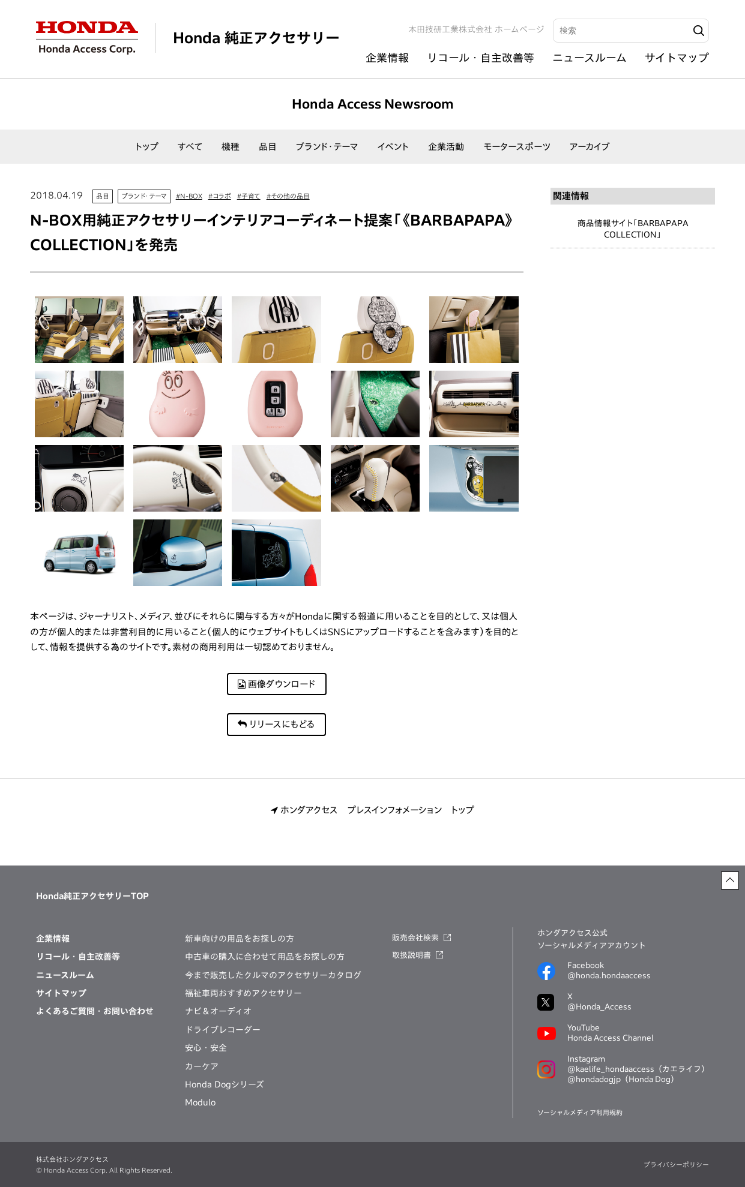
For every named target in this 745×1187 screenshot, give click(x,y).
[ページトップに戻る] (730, 881)
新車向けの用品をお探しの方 (239, 938)
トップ (146, 146)
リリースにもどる (276, 724)
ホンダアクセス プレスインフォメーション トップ (372, 810)
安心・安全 (206, 1048)
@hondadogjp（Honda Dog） (622, 1079)
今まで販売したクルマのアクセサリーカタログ (273, 975)
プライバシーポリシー (676, 1164)
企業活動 (446, 146)
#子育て (249, 196)
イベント (393, 146)
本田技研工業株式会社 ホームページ (476, 29)
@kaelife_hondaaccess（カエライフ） (638, 1069)
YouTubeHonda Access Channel (610, 1033)
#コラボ (219, 196)
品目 (268, 146)
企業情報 (387, 57)
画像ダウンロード (277, 684)
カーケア (202, 1066)
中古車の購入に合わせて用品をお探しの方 (265, 956)
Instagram (638, 1070)
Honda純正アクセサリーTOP (92, 896)
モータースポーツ (516, 146)
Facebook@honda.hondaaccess (609, 970)
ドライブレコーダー (223, 1030)
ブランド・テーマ (327, 146)
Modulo (200, 1102)
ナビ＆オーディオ (218, 1011)
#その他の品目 (288, 196)
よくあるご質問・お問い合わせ (95, 1011)
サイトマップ (677, 57)
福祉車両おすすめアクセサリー (243, 993)
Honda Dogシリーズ (224, 1084)
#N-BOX (189, 196)
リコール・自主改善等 (480, 57)
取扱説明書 (411, 955)
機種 (231, 146)
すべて (190, 146)
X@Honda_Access (599, 1002)
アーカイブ (590, 146)
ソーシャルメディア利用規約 (580, 1112)
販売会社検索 (415, 938)
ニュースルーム (589, 57)
